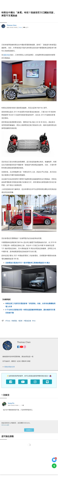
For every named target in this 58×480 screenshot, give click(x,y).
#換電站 (14, 321)
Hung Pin (11, 403)
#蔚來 (20, 321)
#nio (34, 321)
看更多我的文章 (9, 367)
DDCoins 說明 (5, 425)
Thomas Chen (11, 25)
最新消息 (6, 55)
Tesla (20, 27)
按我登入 (29, 430)
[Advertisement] (29, 35)
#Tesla (8, 321)
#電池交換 (28, 321)
